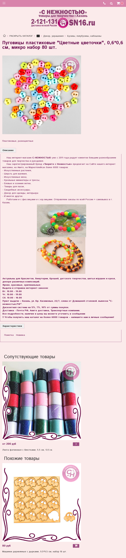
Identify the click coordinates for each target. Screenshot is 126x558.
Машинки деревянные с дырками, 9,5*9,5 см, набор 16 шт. (34, 551)
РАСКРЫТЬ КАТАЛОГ (21, 36)
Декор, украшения (53, 36)
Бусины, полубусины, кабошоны (84, 36)
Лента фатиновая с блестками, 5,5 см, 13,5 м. (27, 450)
